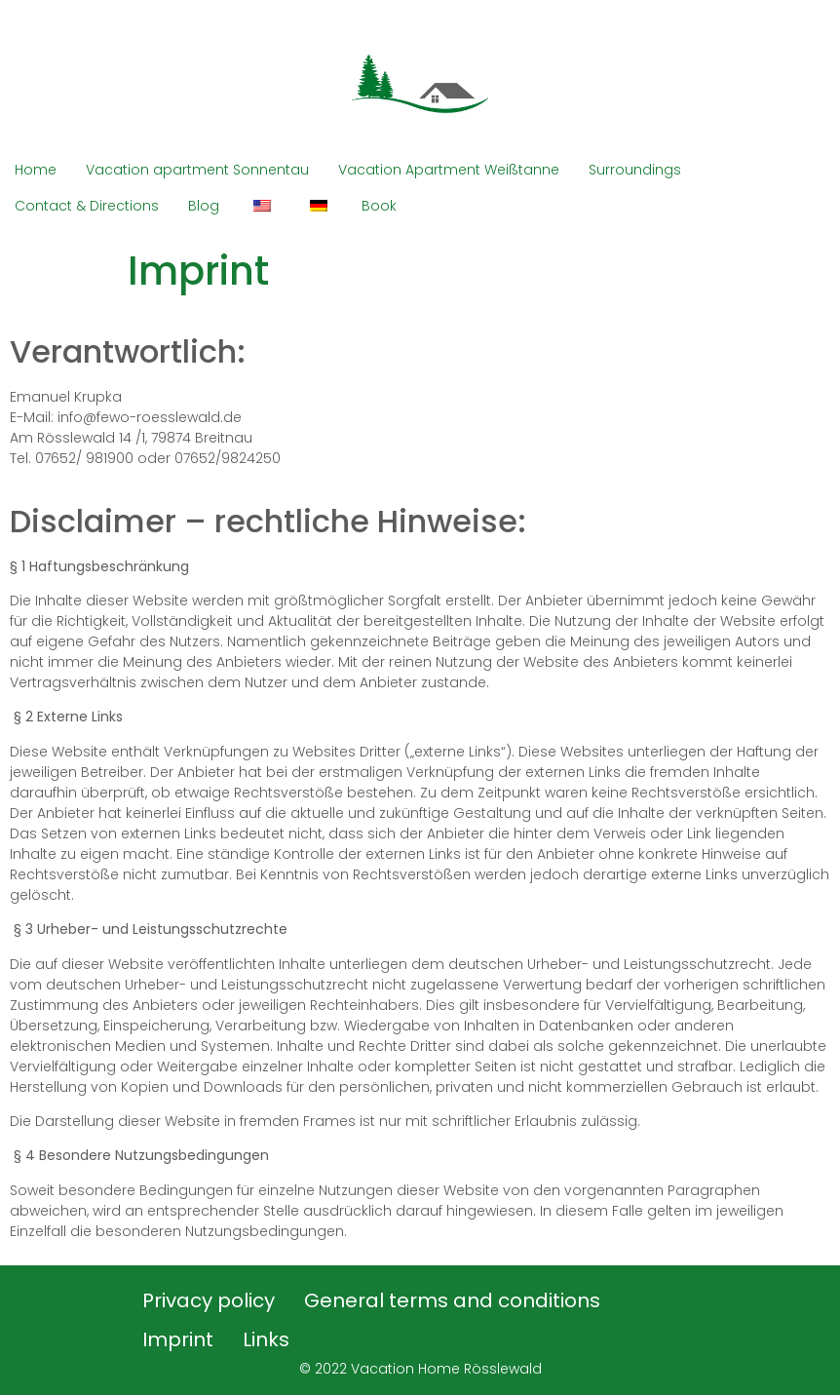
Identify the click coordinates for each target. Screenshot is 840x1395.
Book (379, 205)
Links (266, 1339)
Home (36, 169)
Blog (203, 205)
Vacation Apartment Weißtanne (448, 169)
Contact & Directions (87, 205)
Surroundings (635, 169)
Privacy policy (208, 1300)
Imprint (177, 1339)
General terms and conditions (452, 1300)
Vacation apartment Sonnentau (197, 169)
